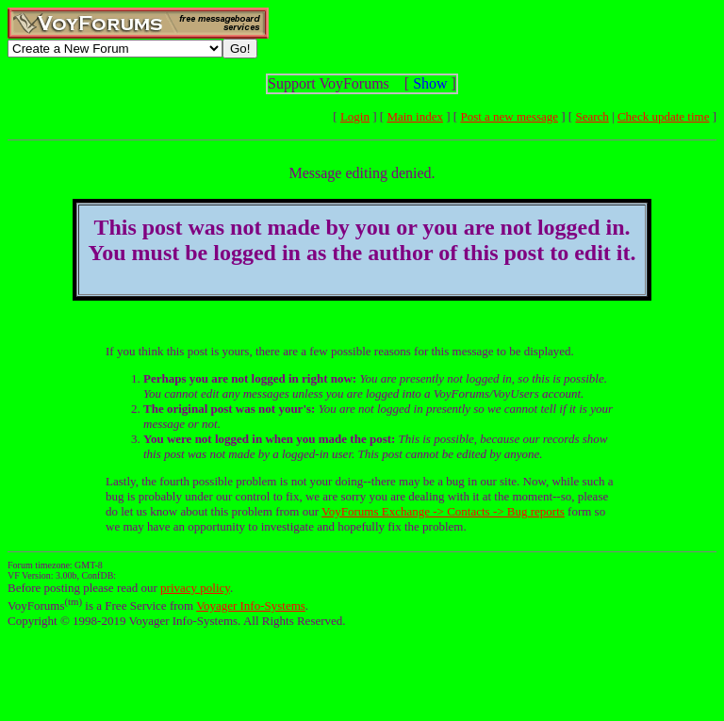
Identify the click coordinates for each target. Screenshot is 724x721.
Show (430, 83)
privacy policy (195, 588)
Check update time (663, 116)
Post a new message (509, 116)
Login (355, 116)
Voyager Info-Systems (250, 605)
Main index (415, 116)
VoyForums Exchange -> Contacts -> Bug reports (443, 511)
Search (591, 116)
